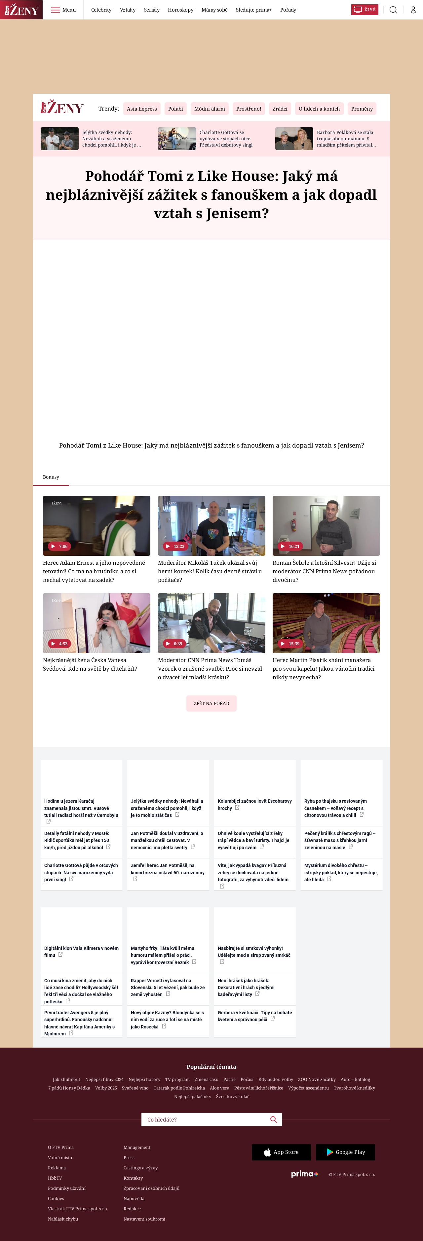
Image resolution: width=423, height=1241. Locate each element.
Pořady (288, 9)
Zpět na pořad (211, 703)
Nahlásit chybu (63, 1219)
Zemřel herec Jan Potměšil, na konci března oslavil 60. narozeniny (168, 872)
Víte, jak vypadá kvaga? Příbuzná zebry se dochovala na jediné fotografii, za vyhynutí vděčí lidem (253, 875)
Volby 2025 (106, 1088)
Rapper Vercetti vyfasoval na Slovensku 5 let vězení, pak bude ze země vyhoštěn (168, 987)
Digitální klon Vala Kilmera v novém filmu (81, 952)
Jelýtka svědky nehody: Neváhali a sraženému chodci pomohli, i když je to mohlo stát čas (111, 141)
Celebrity (101, 9)
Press (129, 1157)
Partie (229, 1079)
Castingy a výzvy (141, 1168)
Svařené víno (135, 1088)
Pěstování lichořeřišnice (258, 1088)
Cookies (56, 1198)
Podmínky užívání (67, 1188)
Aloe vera (219, 1088)
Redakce (132, 1209)
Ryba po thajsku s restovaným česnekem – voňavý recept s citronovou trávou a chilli (335, 808)
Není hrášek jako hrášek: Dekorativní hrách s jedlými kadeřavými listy (246, 987)
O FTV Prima (61, 1147)
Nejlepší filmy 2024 (104, 1079)
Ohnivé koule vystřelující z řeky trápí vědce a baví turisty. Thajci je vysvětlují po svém (253, 840)
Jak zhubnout (66, 1079)
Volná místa (60, 1157)
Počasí (247, 1079)
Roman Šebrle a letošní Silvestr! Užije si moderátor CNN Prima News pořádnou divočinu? (324, 571)
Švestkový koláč (232, 1096)
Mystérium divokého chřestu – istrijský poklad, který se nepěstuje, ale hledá (341, 872)
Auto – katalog (355, 1079)
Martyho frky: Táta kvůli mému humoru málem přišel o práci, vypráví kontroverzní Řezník (163, 955)
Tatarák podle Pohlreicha (179, 1088)
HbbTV (55, 1178)
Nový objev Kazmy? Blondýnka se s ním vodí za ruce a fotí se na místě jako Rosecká (167, 1019)
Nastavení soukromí (144, 1219)
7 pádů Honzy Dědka (69, 1088)
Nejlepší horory (144, 1079)
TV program (177, 1079)
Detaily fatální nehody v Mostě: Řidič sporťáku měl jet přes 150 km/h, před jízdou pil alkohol (77, 840)
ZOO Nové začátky (317, 1079)
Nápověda (134, 1198)
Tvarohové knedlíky (354, 1088)
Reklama (57, 1168)
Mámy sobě (214, 9)
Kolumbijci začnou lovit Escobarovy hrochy (255, 804)
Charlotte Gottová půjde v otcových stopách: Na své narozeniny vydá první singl (81, 872)
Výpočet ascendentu (308, 1088)
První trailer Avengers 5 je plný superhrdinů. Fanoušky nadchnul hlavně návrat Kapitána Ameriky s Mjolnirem (79, 1023)
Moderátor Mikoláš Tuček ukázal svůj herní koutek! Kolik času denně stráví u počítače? (210, 571)
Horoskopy (180, 9)
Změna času (206, 1079)
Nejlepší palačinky (192, 1096)
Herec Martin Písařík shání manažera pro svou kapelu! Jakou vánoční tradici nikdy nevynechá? (323, 668)
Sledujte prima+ (254, 9)
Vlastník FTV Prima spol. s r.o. (78, 1209)
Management (137, 1147)
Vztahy (127, 9)
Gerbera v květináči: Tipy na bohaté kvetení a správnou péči (255, 1016)
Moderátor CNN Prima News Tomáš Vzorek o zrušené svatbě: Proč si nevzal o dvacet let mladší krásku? (210, 668)
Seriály (152, 9)
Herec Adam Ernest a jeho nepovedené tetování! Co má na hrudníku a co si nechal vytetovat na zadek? (94, 571)
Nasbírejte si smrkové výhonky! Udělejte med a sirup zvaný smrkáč (254, 955)
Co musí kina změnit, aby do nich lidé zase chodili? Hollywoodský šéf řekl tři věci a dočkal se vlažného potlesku (81, 991)
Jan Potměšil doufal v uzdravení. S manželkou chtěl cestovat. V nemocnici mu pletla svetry (167, 840)
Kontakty (133, 1178)
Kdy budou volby (275, 1079)
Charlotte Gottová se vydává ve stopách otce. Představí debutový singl (226, 138)
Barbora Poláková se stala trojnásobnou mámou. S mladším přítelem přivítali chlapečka (345, 141)
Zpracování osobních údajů (151, 1188)
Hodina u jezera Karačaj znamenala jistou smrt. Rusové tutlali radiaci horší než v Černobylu (81, 811)
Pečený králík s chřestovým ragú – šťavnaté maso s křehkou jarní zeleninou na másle (340, 840)
